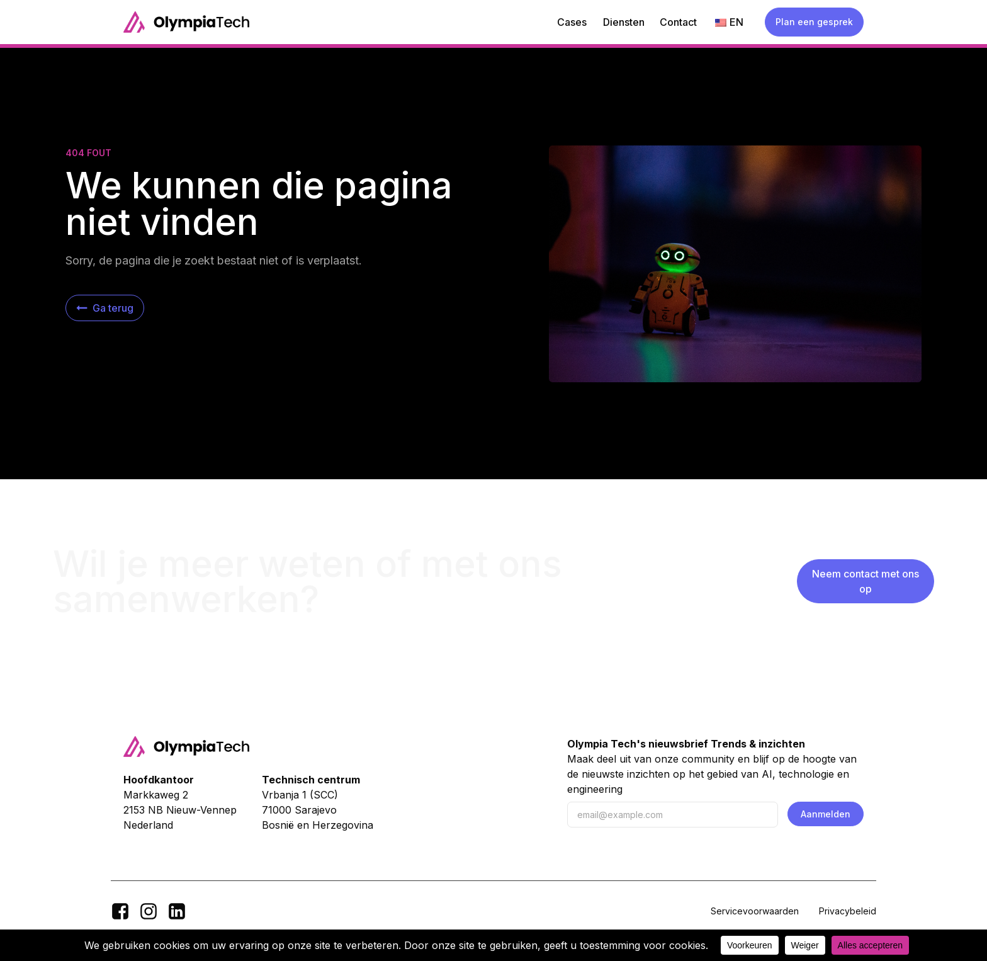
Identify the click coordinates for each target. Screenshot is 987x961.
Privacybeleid (847, 911)
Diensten (624, 22)
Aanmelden (825, 814)
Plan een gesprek (814, 21)
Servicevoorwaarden (755, 911)
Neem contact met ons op (865, 581)
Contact (678, 22)
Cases (572, 22)
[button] (104, 308)
